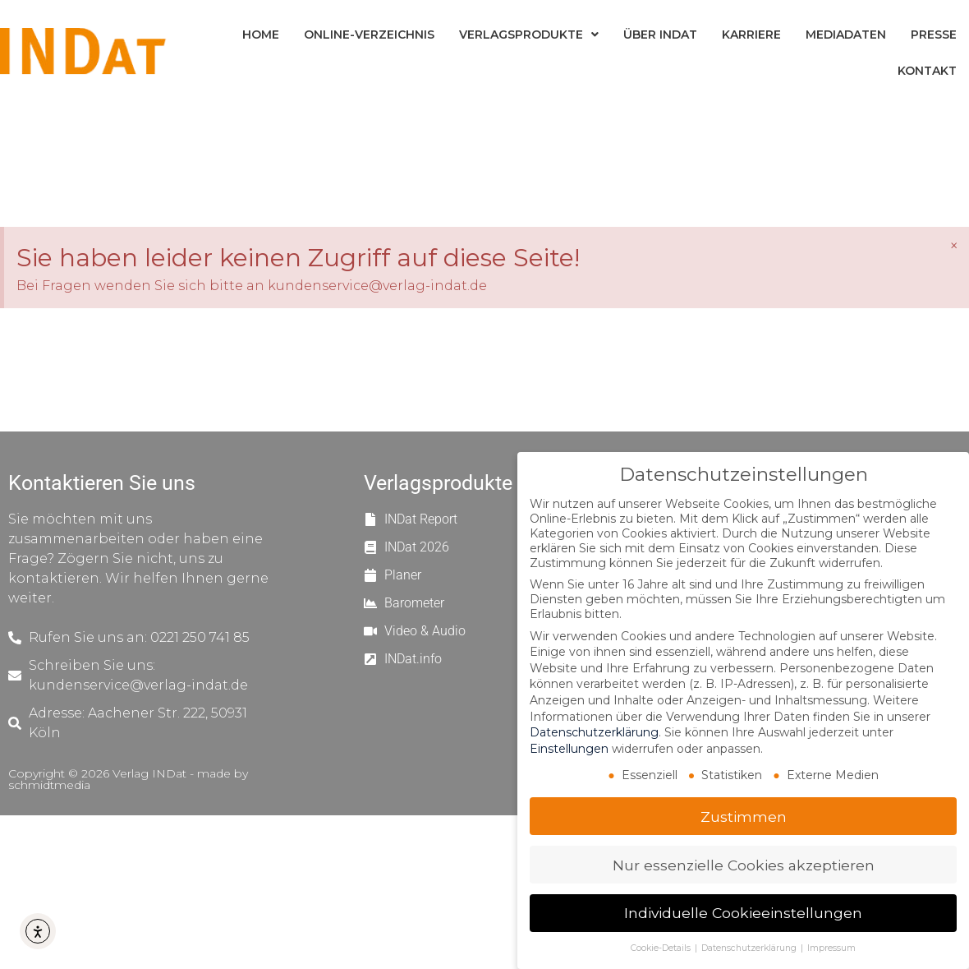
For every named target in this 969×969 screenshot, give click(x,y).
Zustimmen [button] (743, 816)
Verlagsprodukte (529, 34)
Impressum (831, 948)
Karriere (751, 34)
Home (260, 34)
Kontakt (927, 70)
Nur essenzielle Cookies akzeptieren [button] (744, 865)
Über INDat (660, 34)
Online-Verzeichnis (369, 34)
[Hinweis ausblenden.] (954, 245)
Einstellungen (569, 748)
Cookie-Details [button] (662, 948)
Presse (934, 34)
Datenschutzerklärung (594, 732)
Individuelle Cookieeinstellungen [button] (743, 912)
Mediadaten (846, 34)
